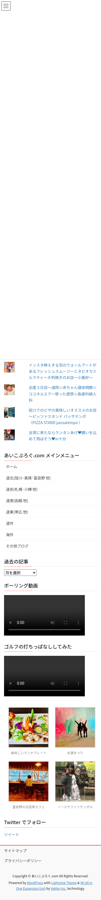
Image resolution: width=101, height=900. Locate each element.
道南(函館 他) (17, 500)
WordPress (35, 882)
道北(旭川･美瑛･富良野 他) (28, 478)
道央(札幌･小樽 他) (22, 489)
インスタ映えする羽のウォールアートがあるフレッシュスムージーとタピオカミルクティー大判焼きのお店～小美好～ (63, 371)
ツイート (11, 834)
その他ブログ (17, 546)
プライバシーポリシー (23, 860)
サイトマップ (15, 850)
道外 (9, 523)
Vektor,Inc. (59, 888)
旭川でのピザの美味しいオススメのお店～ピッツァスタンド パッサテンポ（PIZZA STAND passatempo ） (63, 416)
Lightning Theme (64, 882)
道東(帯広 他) (17, 512)
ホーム (11, 466)
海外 (9, 534)
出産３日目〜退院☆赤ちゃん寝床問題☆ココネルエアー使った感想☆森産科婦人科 (63, 393)
